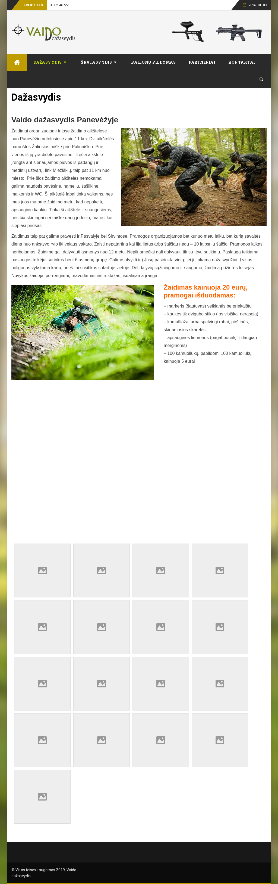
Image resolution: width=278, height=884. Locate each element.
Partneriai (202, 62)
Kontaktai (241, 62)
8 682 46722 (59, 5)
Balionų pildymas (153, 62)
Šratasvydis (96, 62)
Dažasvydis (47, 62)
